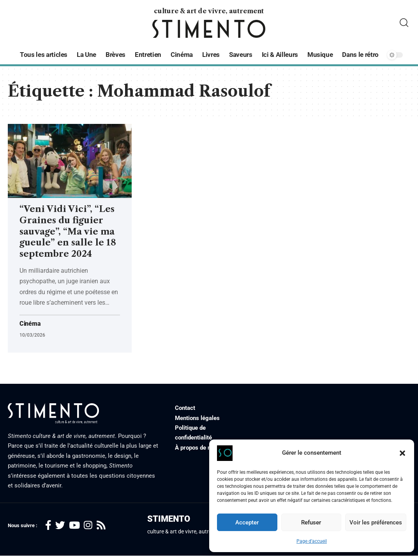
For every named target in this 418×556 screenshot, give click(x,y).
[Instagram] (88, 525)
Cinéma (30, 323)
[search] (404, 23)
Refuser (311, 522)
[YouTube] (74, 525)
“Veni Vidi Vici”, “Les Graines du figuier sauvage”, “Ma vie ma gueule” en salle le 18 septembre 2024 (67, 231)
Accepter (247, 522)
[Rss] (101, 525)
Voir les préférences (375, 522)
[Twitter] (60, 525)
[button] (402, 453)
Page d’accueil (311, 541)
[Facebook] (48, 525)
